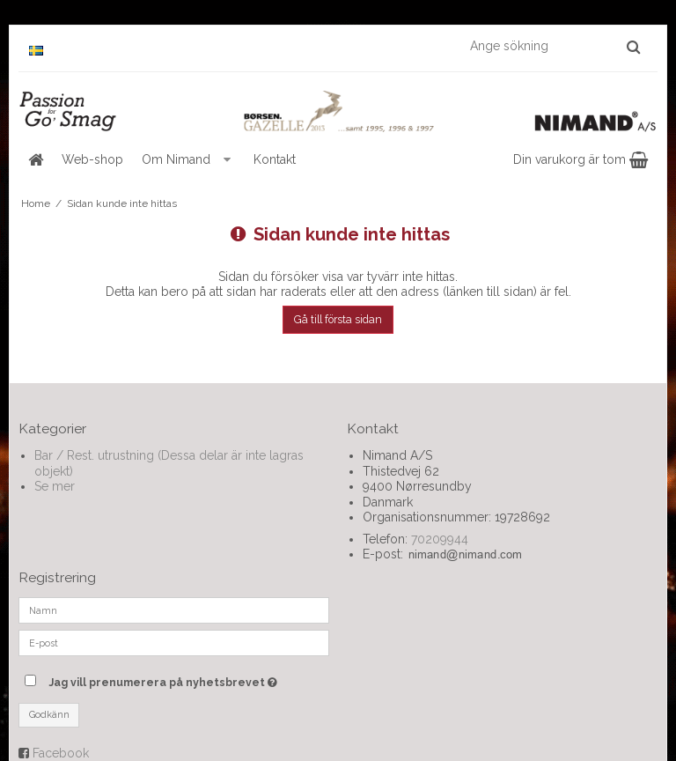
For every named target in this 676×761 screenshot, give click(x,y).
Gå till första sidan (338, 319)
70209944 (439, 539)
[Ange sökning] (554, 46)
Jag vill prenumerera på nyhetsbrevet (188, 679)
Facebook (61, 753)
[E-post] (173, 641)
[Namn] (173, 609)
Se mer (54, 486)
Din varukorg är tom (580, 159)
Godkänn (49, 714)
